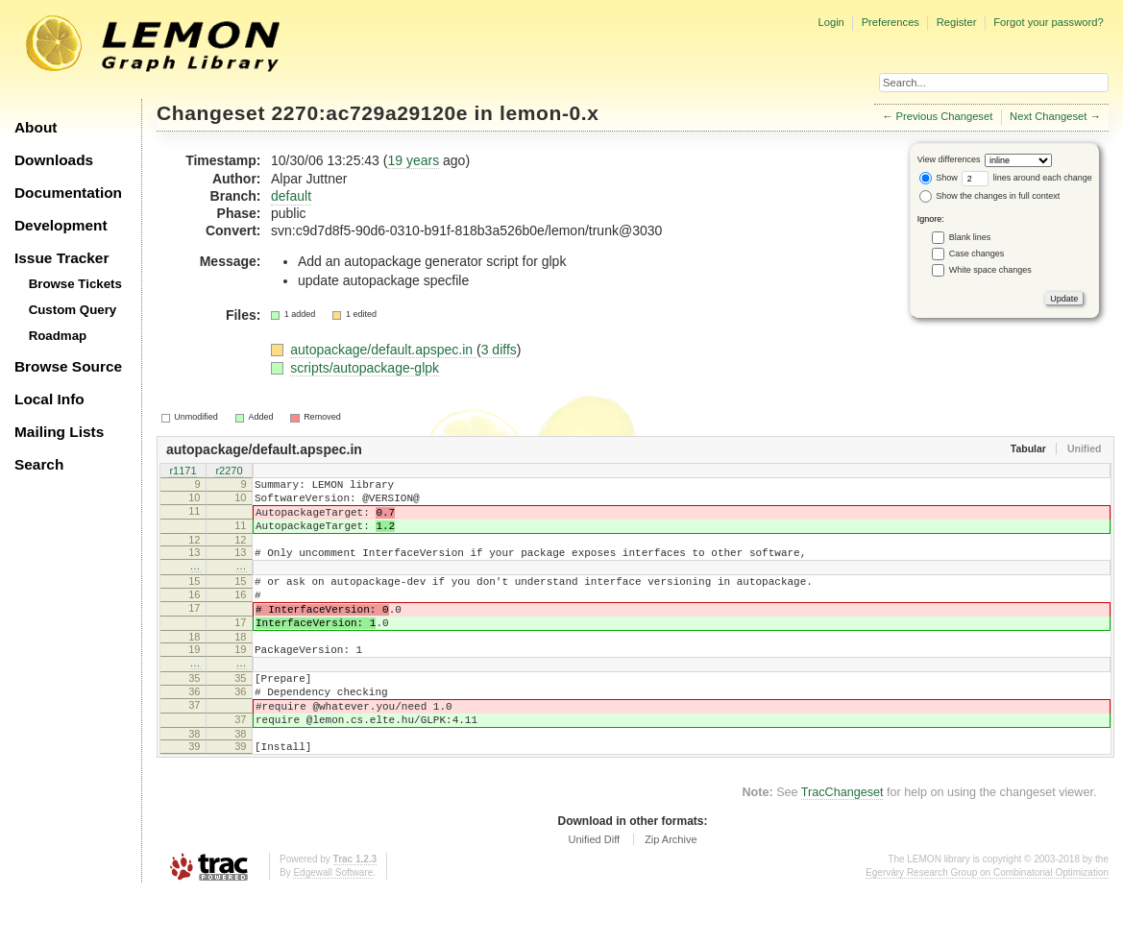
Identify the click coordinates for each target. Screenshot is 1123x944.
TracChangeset (842, 844)
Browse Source (68, 366)
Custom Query (73, 310)
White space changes (990, 270)
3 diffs (499, 349)
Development (61, 225)
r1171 (182, 471)
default (291, 196)
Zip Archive (670, 891)
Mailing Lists (59, 432)
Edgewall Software (333, 924)
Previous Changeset (944, 116)
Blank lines (970, 237)
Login (830, 22)
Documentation (68, 192)
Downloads (53, 160)
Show (938, 177)
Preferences (890, 22)
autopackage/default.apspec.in (383, 349)
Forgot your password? (1048, 22)
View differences (949, 159)
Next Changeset (1048, 116)
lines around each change (1027, 177)
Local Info (49, 399)
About (35, 127)
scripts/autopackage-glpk (364, 367)
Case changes (977, 253)
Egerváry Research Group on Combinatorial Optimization (987, 924)
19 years (413, 160)
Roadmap (58, 335)
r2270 (228, 471)
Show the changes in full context (990, 196)
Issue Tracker (61, 258)
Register (957, 22)
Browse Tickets (75, 284)
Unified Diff (594, 891)
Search (38, 464)
